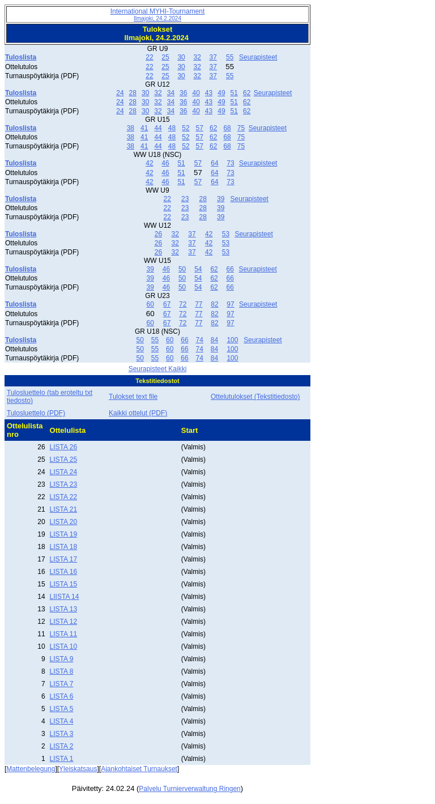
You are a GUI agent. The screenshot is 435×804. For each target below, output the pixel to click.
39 (220, 199)
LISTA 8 (62, 671)
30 (181, 57)
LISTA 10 (63, 646)
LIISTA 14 (64, 597)
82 (214, 304)
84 (214, 340)
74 (199, 340)
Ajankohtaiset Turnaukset (139, 769)
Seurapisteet (258, 57)
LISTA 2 (62, 746)
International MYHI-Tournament (157, 14)
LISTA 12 (63, 622)
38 (130, 128)
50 (182, 269)
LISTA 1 (62, 759)
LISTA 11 (63, 634)
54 (198, 269)
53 (225, 234)
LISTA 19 (63, 534)
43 (208, 93)
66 (230, 269)
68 (227, 128)
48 (172, 128)
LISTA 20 (63, 522)
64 (214, 163)
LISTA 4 (62, 721)
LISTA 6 (62, 696)
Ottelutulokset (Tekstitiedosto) (255, 397)
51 (234, 93)
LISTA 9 (62, 659)
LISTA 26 (63, 447)
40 (195, 93)
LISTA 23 (63, 484)
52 (185, 128)
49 (221, 93)
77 (198, 304)
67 (166, 304)
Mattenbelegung (30, 769)
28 (133, 93)
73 (230, 163)
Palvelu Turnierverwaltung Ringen (189, 789)
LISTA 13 (63, 609)
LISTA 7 (62, 684)
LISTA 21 (63, 509)
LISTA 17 (63, 559)
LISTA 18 (63, 547)
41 (144, 128)
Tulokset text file (133, 397)
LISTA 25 (63, 459)
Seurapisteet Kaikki (158, 369)
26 (158, 234)
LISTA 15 (63, 584)
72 (182, 304)
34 (170, 93)
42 (149, 163)
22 (149, 57)
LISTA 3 (62, 734)
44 (157, 128)
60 (150, 304)
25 (165, 57)
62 (246, 93)
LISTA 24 (63, 472)
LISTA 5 (62, 709)
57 (199, 128)
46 (165, 163)
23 (185, 199)
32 (197, 57)
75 (241, 128)
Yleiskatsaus (78, 769)
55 (229, 57)
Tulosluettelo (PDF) (36, 413)
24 (119, 93)
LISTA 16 (63, 572)
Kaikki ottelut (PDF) (138, 413)
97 (230, 304)
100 (232, 340)
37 (213, 57)
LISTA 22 (63, 497)
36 (183, 93)
